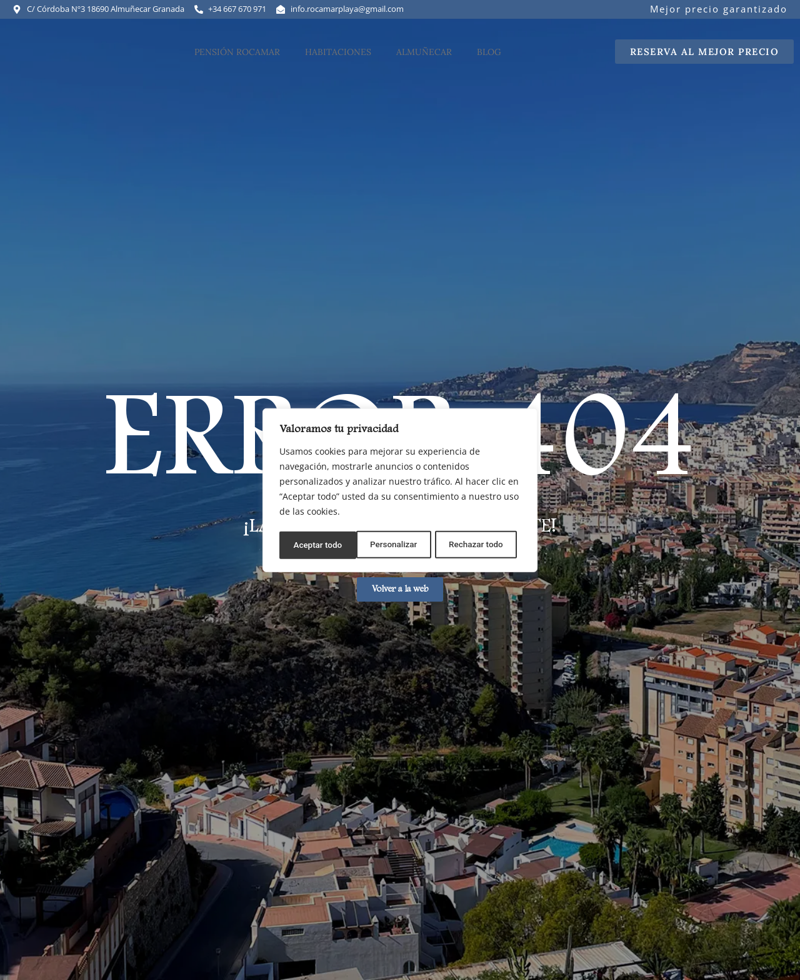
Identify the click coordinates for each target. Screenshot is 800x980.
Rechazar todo (399, 544)
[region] (400, 490)
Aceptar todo (483, 544)
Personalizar (316, 544)
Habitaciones (338, 60)
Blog (489, 60)
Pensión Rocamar (237, 60)
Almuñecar (424, 60)
